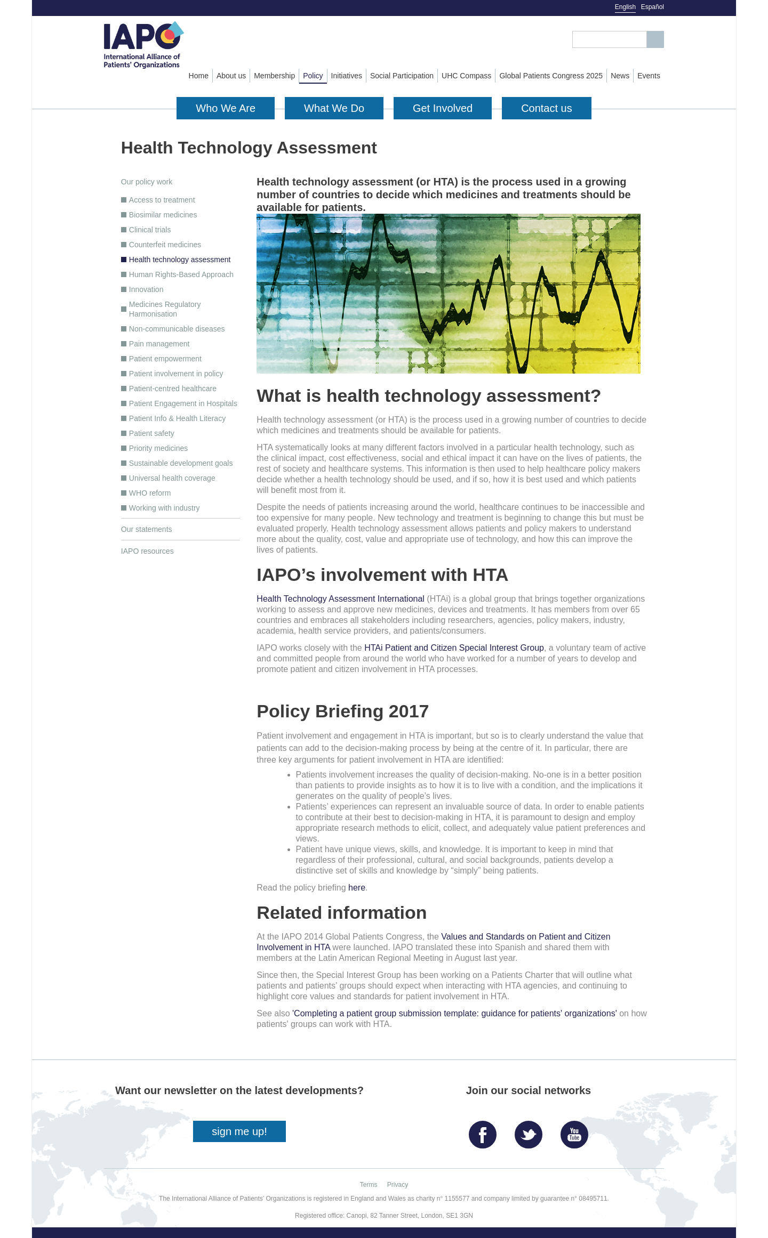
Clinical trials (150, 229)
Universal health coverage (172, 478)
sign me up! (239, 1131)
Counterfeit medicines (165, 244)
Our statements (146, 529)
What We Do (334, 108)
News (620, 75)
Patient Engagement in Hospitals (183, 403)
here (356, 887)
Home (199, 75)
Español (652, 7)
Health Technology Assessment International (341, 598)
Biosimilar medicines (163, 215)
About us (231, 75)
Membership (274, 75)
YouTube (577, 1130)
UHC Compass (466, 75)
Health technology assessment (180, 259)
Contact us (546, 108)
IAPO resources (147, 551)
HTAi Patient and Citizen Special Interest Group (454, 647)
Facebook (485, 1130)
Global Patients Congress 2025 (551, 75)
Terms (369, 1184)
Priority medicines (158, 448)
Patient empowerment (165, 358)
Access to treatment (162, 200)
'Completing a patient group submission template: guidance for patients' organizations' (454, 1013)
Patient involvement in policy (176, 373)
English (625, 7)
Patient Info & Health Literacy (177, 418)
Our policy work (146, 181)
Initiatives (346, 75)
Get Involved (443, 108)
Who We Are (225, 108)
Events (648, 75)
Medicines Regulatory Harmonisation (165, 309)
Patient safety (151, 433)
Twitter (531, 1130)
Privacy (397, 1184)
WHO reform (150, 493)
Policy (313, 75)
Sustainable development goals (181, 463)
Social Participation (402, 75)
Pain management (159, 343)
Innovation (146, 289)
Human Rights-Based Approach (181, 274)
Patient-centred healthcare (173, 388)
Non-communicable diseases (177, 329)
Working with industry (164, 508)
